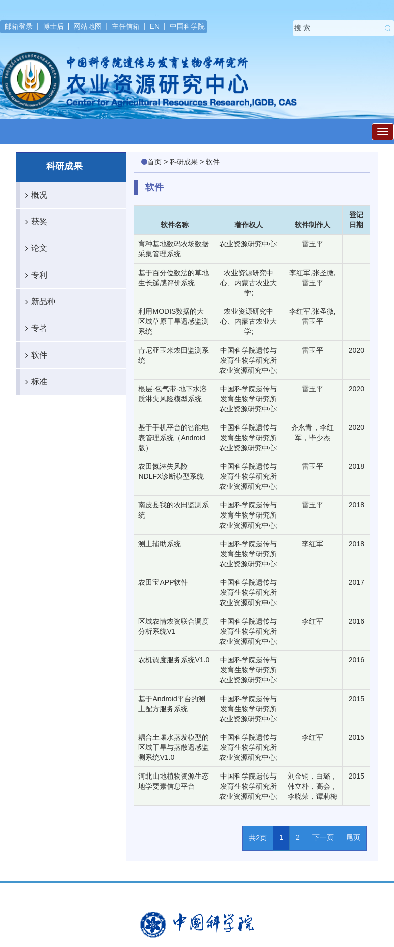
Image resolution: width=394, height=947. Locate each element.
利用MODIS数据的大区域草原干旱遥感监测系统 (173, 321)
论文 (33, 248)
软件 (33, 355)
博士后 (53, 26)
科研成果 (184, 162)
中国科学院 (187, 26)
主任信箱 (126, 26)
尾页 (353, 837)
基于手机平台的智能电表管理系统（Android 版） (173, 437)
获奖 (33, 222)
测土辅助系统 (159, 544)
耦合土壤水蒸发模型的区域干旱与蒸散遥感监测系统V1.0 (173, 747)
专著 (33, 328)
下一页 (323, 837)
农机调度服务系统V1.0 (173, 660)
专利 (33, 275)
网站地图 (87, 26)
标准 (33, 382)
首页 (154, 162)
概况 (33, 195)
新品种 (37, 302)
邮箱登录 (19, 26)
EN (155, 26)
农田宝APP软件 (163, 582)
